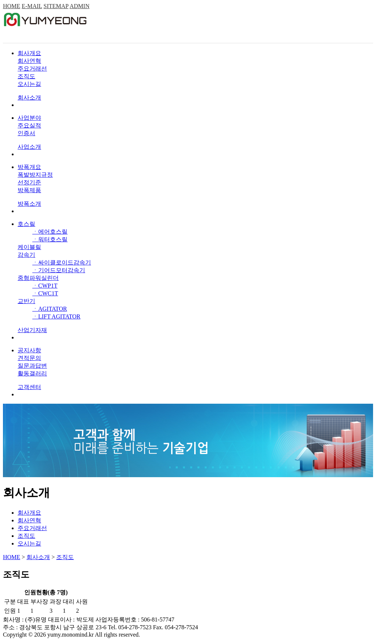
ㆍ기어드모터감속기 (58, 270)
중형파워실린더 (38, 278)
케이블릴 (29, 247)
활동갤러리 (32, 373)
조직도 (26, 76)
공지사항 (29, 350)
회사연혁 (29, 61)
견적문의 (29, 358)
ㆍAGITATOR (49, 309)
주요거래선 (32, 68)
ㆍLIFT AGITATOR (56, 316)
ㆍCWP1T (44, 285)
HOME (11, 6)
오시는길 (29, 84)
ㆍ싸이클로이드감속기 (61, 262)
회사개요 (29, 53)
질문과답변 (32, 366)
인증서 (26, 133)
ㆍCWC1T (45, 293)
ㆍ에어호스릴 (50, 231)
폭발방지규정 (35, 175)
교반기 (26, 301)
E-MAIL (32, 6)
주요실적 (29, 125)
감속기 (26, 255)
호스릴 (26, 224)
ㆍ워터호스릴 (50, 239)
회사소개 (38, 557)
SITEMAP (56, 6)
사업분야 (29, 118)
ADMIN (79, 6)
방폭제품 (29, 190)
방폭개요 (29, 167)
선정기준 (29, 182)
